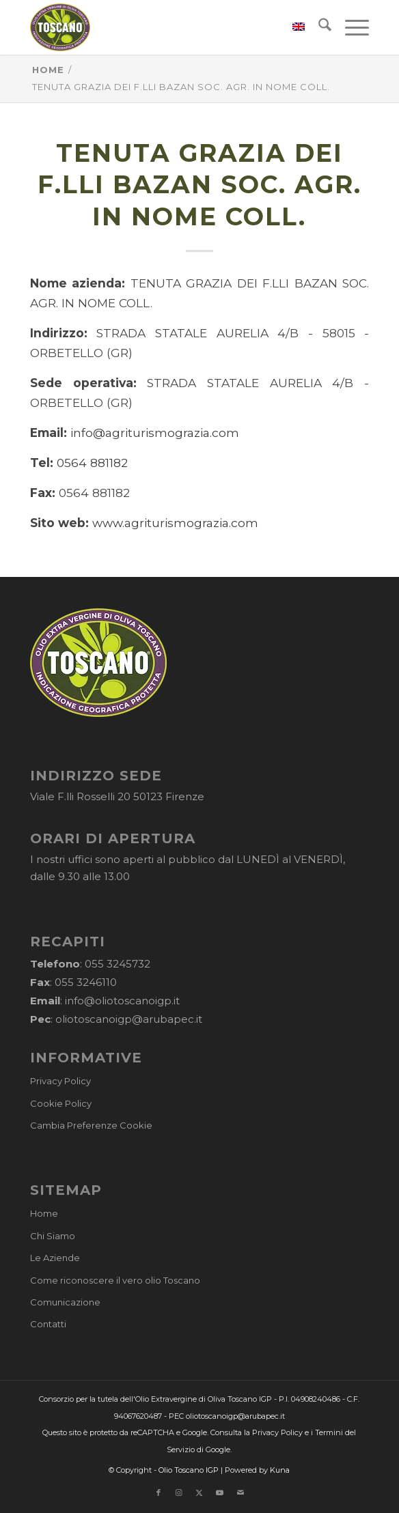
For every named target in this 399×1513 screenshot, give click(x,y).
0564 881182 (92, 462)
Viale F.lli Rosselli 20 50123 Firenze (117, 796)
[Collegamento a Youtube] (220, 1492)
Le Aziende (55, 1257)
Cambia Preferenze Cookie (91, 1125)
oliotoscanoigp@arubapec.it (128, 1019)
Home (44, 1213)
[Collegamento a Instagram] (179, 1492)
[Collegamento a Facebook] (158, 1492)
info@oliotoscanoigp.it (122, 1000)
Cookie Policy (61, 1103)
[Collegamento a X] (199, 1492)
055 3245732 (117, 963)
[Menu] (350, 27)
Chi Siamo (52, 1235)
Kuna (280, 1470)
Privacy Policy (60, 1080)
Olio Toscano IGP (189, 1470)
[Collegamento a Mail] (240, 1492)
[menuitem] (292, 27)
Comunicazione (65, 1302)
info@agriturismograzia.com (154, 432)
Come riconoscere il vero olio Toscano (115, 1280)
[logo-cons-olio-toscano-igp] (165, 27)
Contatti (48, 1323)
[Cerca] (318, 27)
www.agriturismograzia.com (175, 522)
